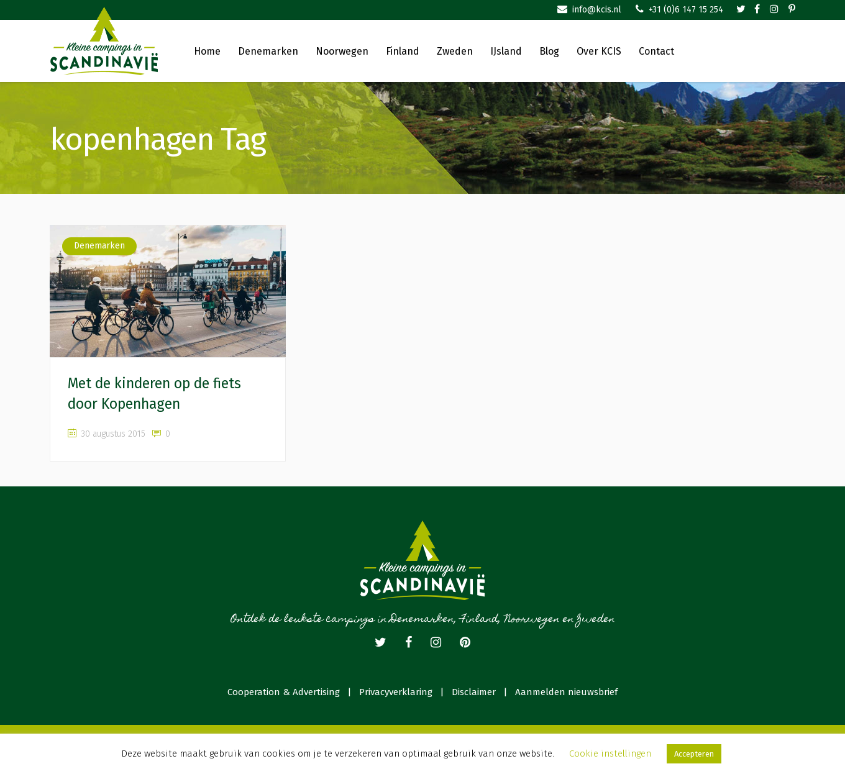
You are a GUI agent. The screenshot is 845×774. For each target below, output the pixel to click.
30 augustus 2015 (106, 434)
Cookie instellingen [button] (610, 753)
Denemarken (99, 245)
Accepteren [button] (694, 753)
